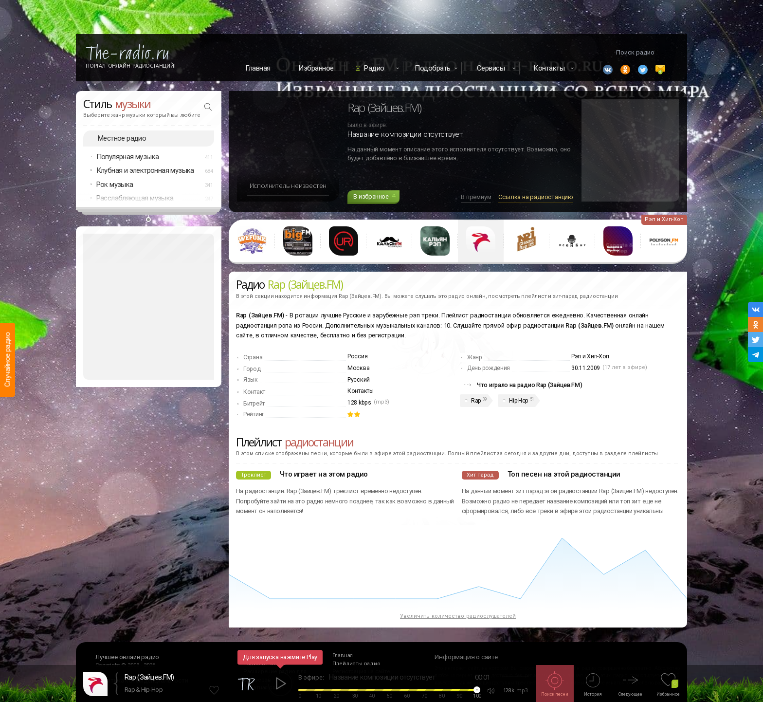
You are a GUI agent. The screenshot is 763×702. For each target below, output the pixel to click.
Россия (357, 356)
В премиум (476, 197)
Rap (476, 400)
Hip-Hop (518, 400)
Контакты (360, 391)
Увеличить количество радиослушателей (458, 616)
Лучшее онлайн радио (127, 657)
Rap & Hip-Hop (144, 689)
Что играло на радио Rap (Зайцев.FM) (529, 384)
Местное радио (122, 138)
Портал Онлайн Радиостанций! (131, 65)
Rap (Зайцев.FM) (149, 677)
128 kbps (359, 402)
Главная (258, 68)
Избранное (316, 68)
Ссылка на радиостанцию (535, 197)
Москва (358, 368)
